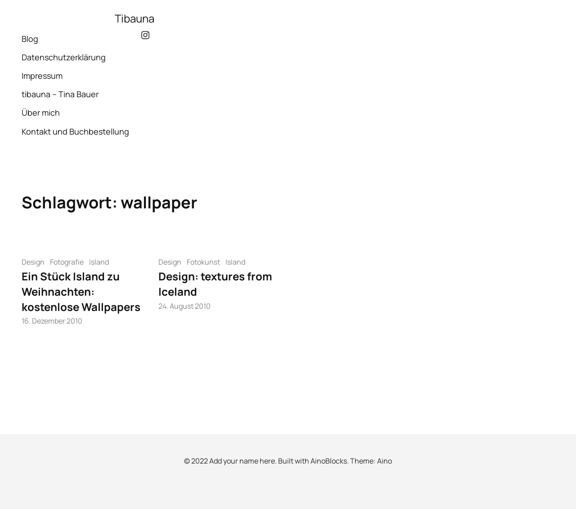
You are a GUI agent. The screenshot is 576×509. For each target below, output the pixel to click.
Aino (384, 461)
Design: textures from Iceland (215, 284)
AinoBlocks (328, 461)
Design (33, 262)
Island (99, 262)
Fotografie (67, 262)
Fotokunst (203, 262)
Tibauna (134, 18)
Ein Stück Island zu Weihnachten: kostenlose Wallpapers (81, 291)
